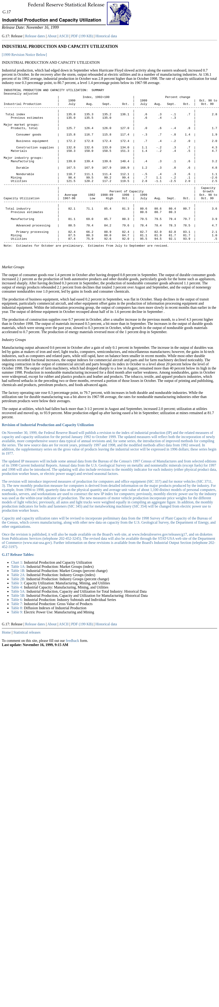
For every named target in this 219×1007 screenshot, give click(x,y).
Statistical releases (26, 663)
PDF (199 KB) (82, 36)
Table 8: (17, 638)
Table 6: (17, 630)
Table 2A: (18, 605)
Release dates (35, 36)
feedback (72, 671)
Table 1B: (18, 601)
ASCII (64, 36)
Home (6, 663)
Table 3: (17, 613)
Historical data (106, 36)
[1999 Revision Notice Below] (24, 55)
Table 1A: (18, 597)
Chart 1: (17, 593)
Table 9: (17, 642)
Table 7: (17, 634)
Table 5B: (18, 626)
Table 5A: (18, 622)
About (52, 36)
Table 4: (17, 618)
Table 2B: (18, 609)
